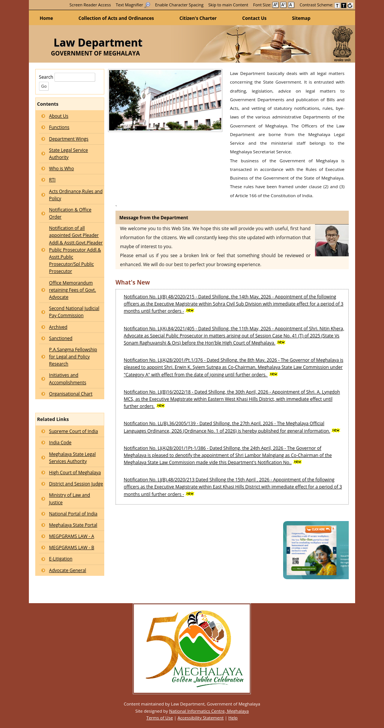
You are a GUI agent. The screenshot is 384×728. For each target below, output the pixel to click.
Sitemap (301, 18)
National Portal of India (73, 514)
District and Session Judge (76, 484)
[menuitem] (90, 4)
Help (233, 718)
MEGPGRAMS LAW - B (71, 547)
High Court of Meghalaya (75, 472)
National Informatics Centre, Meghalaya (209, 711)
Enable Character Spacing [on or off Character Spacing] (179, 4)
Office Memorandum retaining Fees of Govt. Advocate (72, 290)
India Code (60, 442)
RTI (52, 180)
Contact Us (254, 18)
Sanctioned (60, 338)
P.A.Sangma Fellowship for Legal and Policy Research (73, 356)
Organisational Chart (71, 394)
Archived (58, 327)
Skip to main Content (228, 4)
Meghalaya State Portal (73, 525)
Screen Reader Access (90, 4)
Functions (59, 127)
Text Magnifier (133, 4)
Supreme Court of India (73, 431)
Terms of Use (159, 718)
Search (67, 77)
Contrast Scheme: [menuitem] (326, 4)
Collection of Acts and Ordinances (116, 18)
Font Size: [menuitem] (274, 4)
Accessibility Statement (200, 718)
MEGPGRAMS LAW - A (71, 536)
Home (46, 18)
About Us (58, 116)
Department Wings (68, 139)
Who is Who (61, 168)
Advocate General (67, 570)
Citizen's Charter (198, 18)
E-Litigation (60, 559)
